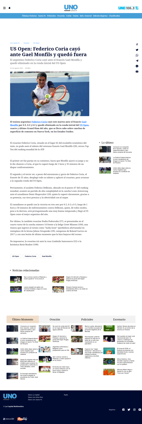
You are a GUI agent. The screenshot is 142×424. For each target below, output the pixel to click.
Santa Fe (42, 16)
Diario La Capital (33, 395)
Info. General (86, 16)
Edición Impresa (100, 16)
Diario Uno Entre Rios (35, 397)
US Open (36, 43)
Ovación (61, 16)
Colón (68, 16)
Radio (66, 395)
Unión (75, 16)
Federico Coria (39, 121)
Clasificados (114, 16)
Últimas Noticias (29, 16)
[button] (4, 8)
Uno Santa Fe (15, 43)
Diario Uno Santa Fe (35, 399)
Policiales (51, 16)
